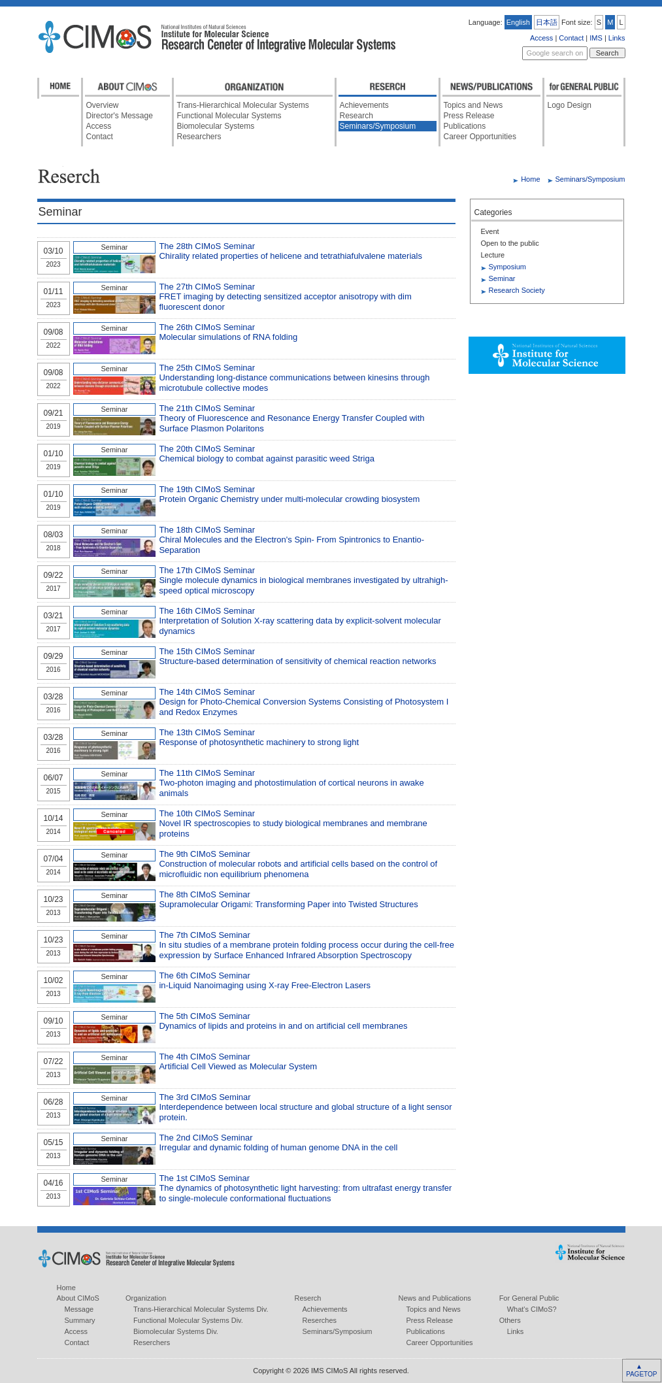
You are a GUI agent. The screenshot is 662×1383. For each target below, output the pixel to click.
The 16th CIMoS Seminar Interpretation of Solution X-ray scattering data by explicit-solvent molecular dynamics (299, 621)
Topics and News (473, 105)
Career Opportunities (480, 136)
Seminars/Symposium (378, 126)
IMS (596, 38)
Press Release (469, 115)
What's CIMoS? (532, 1309)
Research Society (517, 290)
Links (616, 38)
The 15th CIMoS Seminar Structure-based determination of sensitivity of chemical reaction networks (297, 656)
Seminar (502, 278)
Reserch (308, 1298)
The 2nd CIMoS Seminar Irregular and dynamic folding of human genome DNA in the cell (278, 1143)
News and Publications (435, 1298)
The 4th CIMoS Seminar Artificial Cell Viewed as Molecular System (238, 1062)
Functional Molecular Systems (229, 115)
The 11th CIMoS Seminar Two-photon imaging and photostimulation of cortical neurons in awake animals (291, 783)
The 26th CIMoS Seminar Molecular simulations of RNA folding (228, 332)
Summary (80, 1320)
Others (510, 1320)
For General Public (529, 1298)
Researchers (199, 136)
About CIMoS (78, 1298)
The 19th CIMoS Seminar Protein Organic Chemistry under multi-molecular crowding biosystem (289, 494)
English (518, 22)
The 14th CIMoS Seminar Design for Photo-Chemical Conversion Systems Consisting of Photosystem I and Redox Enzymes (303, 702)
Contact (571, 38)
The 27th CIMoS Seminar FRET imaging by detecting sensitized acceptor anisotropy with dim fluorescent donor (285, 297)
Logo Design (569, 105)
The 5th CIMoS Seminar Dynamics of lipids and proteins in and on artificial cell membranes (283, 1021)
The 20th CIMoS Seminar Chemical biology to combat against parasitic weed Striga (266, 454)
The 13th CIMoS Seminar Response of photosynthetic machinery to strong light (259, 737)
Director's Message (119, 115)
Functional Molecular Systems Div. (188, 1320)
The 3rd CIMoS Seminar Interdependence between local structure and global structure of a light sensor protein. (305, 1107)
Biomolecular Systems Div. (175, 1331)
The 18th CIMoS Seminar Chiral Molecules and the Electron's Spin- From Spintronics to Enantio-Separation (291, 540)
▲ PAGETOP (640, 1370)
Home (530, 179)
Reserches (320, 1320)
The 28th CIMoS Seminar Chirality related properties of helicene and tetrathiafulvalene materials (290, 251)
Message (79, 1309)
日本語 (546, 22)
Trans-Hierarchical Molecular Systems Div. (201, 1309)
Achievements (364, 105)
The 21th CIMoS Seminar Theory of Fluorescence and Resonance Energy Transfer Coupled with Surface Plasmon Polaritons (291, 418)
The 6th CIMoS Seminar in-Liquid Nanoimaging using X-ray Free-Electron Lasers (265, 981)
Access (541, 38)
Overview (102, 105)
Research (356, 115)
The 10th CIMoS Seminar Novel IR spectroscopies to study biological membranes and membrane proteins (293, 823)
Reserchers (151, 1342)
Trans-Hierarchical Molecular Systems (243, 105)
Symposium (507, 267)
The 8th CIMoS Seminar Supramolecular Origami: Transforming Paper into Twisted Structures (288, 900)
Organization (145, 1298)
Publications (465, 126)
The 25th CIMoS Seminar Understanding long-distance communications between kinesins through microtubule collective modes (294, 378)
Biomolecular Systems (216, 126)
